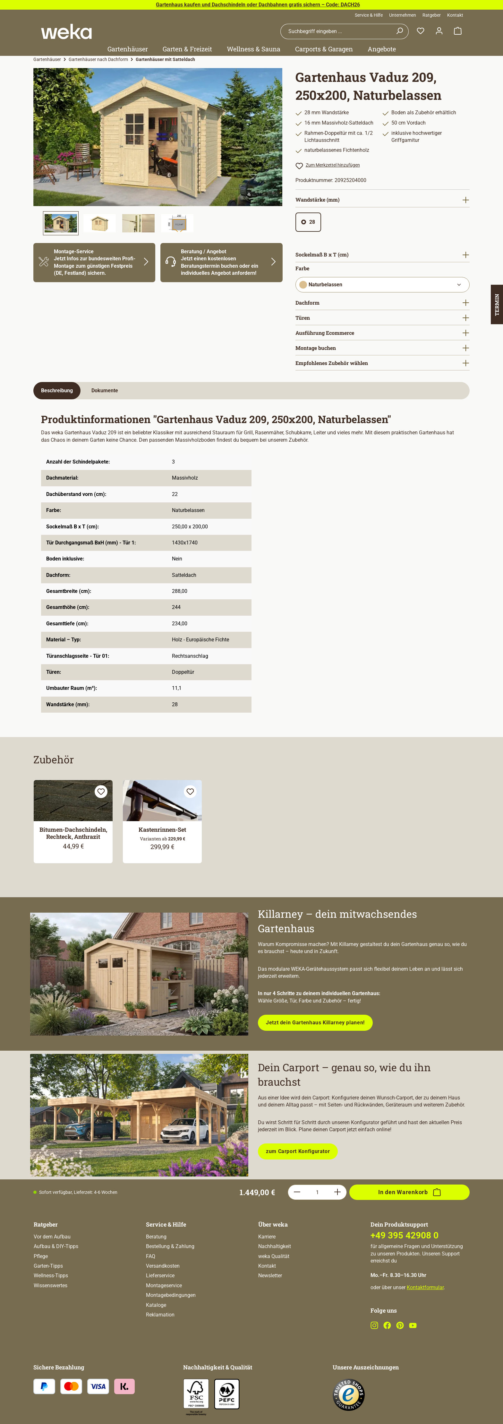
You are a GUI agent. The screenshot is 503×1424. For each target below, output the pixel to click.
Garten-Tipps (48, 1266)
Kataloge (156, 1305)
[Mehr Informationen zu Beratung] (221, 262)
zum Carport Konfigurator (298, 1151)
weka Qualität (273, 1256)
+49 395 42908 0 (405, 1235)
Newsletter (270, 1275)
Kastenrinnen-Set (162, 829)
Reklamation (160, 1315)
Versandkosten (163, 1266)
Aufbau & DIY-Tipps (56, 1246)
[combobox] (335, 31)
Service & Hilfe (369, 15)
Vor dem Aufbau (52, 1237)
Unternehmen (402, 15)
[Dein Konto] (439, 31)
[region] (158, 151)
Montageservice (164, 1285)
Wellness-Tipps (51, 1275)
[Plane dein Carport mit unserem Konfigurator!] (139, 1115)
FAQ (150, 1256)
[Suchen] (399, 31)
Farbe (302, 268)
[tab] (57, 390)
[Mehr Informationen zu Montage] (94, 262)
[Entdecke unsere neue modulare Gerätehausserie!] (139, 974)
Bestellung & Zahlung (170, 1246)
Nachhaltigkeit (274, 1246)
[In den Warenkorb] (409, 1192)
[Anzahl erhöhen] (337, 1192)
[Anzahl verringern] (297, 1192)
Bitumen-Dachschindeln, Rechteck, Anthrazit (73, 833)
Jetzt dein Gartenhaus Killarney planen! (315, 1023)
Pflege (41, 1256)
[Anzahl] (317, 1192)
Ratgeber (431, 15)
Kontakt (455, 15)
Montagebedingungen (171, 1295)
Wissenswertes (50, 1285)
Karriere (267, 1237)
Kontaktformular (425, 1287)
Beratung (156, 1237)
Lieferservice (160, 1275)
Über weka (273, 1224)
